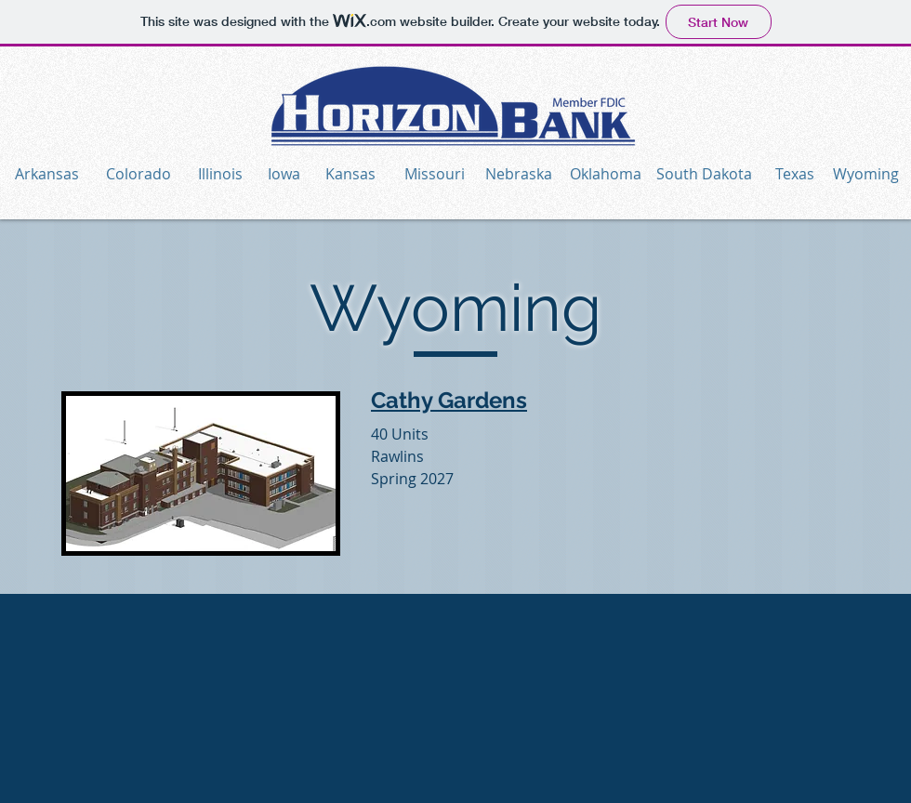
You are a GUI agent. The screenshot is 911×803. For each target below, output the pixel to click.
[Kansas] (350, 174)
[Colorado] (138, 174)
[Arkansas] (46, 174)
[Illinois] (219, 174)
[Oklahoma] (606, 174)
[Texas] (794, 174)
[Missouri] (434, 174)
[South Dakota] (704, 174)
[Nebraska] (518, 174)
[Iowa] (283, 174)
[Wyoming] (865, 174)
